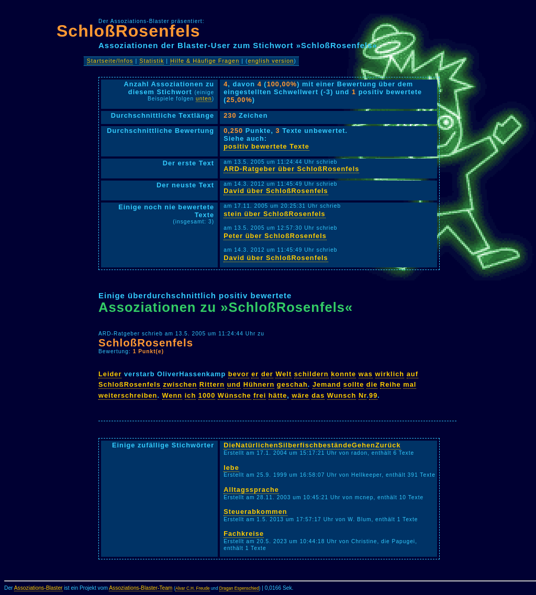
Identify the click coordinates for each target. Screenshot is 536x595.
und (234, 384)
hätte (278, 395)
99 (373, 395)
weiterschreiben (127, 395)
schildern (311, 374)
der (267, 374)
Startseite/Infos (110, 61)
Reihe (390, 384)
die (372, 384)
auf (412, 374)
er (255, 374)
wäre (300, 395)
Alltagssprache (251, 489)
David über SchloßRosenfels (276, 191)
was (366, 374)
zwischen (180, 384)
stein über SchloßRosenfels (275, 214)
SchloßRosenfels (128, 30)
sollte (353, 384)
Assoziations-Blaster (38, 588)
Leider (109, 374)
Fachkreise (244, 533)
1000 (206, 395)
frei (259, 395)
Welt (283, 374)
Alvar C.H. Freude (192, 588)
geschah (292, 384)
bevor (238, 374)
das (318, 395)
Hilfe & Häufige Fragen (204, 61)
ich (190, 395)
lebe (231, 467)
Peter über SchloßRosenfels (275, 236)
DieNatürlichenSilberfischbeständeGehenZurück (312, 445)
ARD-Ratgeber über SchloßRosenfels (291, 169)
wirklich (390, 374)
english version (271, 61)
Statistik (151, 61)
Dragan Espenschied (239, 588)
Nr (363, 395)
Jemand (326, 384)
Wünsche (234, 395)
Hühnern (259, 384)
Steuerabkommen (255, 511)
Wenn (172, 395)
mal (409, 384)
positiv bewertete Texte (266, 146)
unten (204, 99)
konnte (343, 374)
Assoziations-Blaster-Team (140, 588)
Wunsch (341, 395)
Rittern (212, 384)
